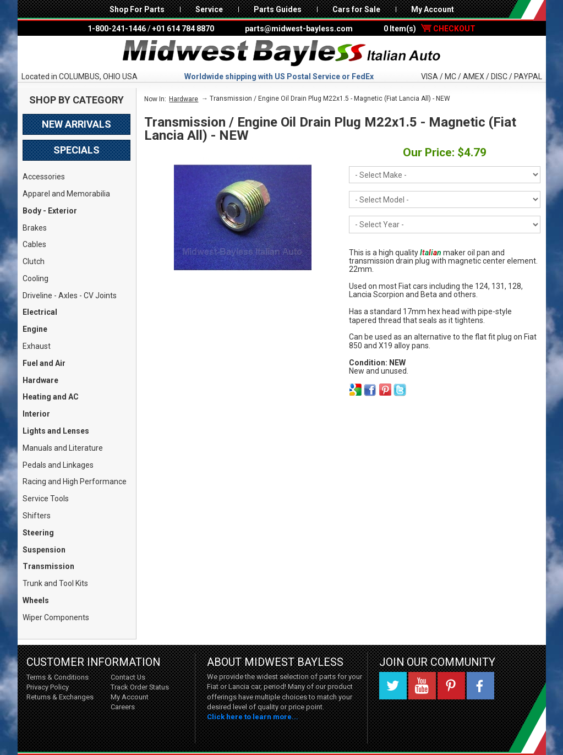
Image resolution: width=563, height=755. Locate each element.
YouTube (422, 685)
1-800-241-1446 (117, 28)
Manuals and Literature (63, 448)
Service (209, 9)
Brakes (35, 227)
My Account (432, 9)
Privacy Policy (47, 687)
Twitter (393, 685)
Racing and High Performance (75, 481)
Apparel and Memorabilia (66, 193)
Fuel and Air (44, 363)
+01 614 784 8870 (183, 28)
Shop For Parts (137, 9)
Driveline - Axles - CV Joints (70, 295)
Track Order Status (140, 687)
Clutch (34, 261)
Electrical (40, 312)
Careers (123, 707)
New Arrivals (76, 124)
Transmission (48, 566)
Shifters (37, 515)
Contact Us (128, 677)
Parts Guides (278, 9)
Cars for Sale (356, 9)
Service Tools (46, 498)
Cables (34, 244)
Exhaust (37, 346)
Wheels (36, 600)
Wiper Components (56, 617)
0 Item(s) (429, 28)
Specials (76, 150)
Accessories (44, 176)
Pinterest (451, 685)
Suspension (44, 549)
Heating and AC (51, 396)
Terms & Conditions (57, 677)
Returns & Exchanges (60, 697)
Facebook (480, 685)
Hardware (40, 380)
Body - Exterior (50, 210)
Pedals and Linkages (58, 465)
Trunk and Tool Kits (55, 583)
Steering (38, 532)
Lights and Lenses (56, 430)
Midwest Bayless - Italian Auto (281, 53)
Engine (35, 329)
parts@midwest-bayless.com (299, 28)
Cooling (35, 278)
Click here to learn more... (252, 717)
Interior (36, 413)
